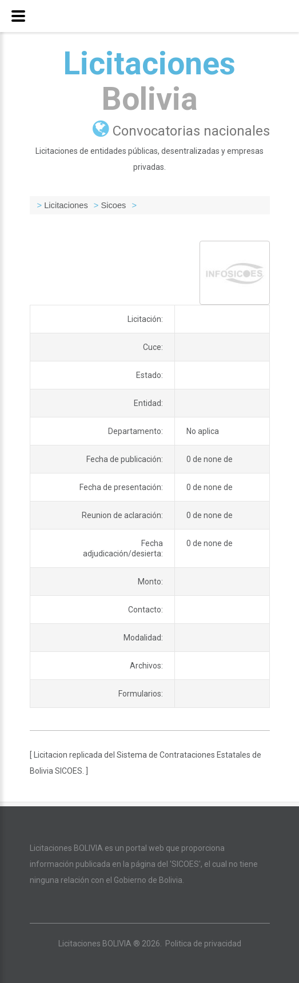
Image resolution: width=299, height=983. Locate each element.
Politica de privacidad (203, 943)
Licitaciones (149, 81)
